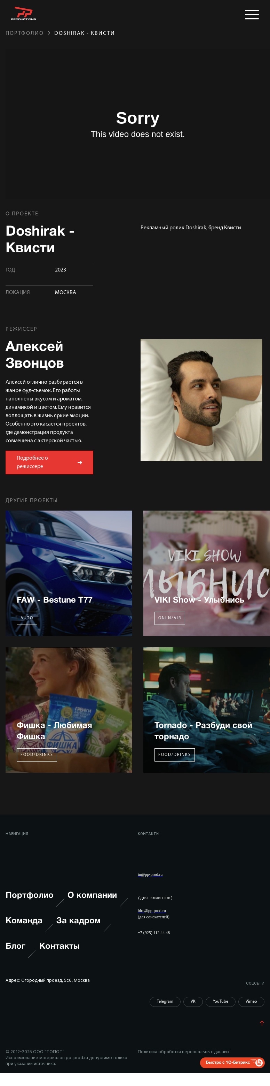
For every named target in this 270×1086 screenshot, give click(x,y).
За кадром (84, 928)
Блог (21, 953)
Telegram (165, 1001)
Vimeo (251, 1001)
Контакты (59, 946)
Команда (30, 928)
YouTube (220, 1001)
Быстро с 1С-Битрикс (228, 1062)
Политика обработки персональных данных (184, 1051)
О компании (98, 903)
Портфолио (25, 33)
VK (193, 1001)
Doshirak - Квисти (84, 33)
